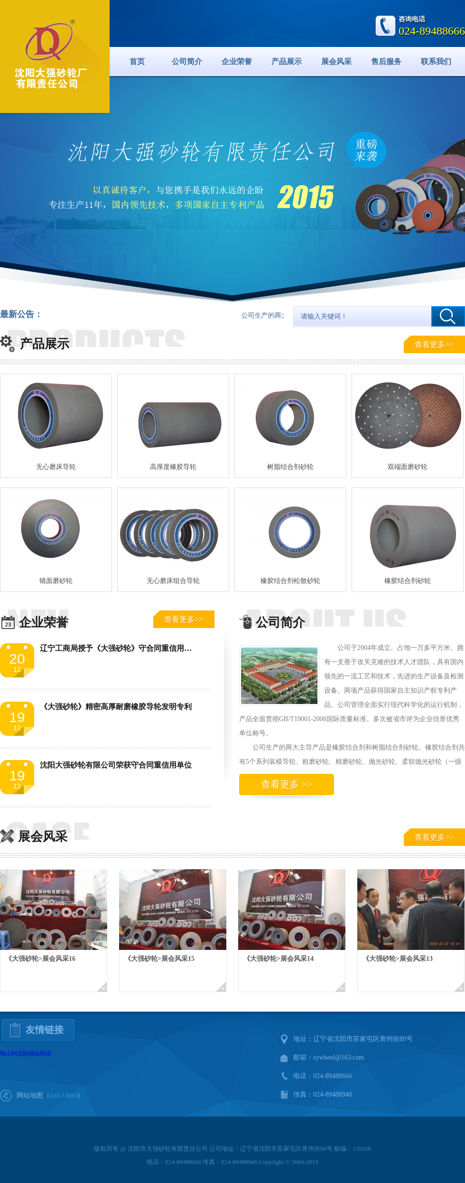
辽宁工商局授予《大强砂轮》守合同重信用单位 (119, 648)
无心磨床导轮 (56, 466)
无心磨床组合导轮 (173, 580)
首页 (137, 61)
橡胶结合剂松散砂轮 (290, 580)
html (71, 1095)
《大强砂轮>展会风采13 (398, 958)
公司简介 (187, 61)
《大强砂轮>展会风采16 (40, 958)
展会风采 (336, 61)
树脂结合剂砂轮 (290, 466)
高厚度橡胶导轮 (173, 466)
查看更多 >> (286, 784)
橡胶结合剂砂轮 (407, 580)
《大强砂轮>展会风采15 (159, 958)
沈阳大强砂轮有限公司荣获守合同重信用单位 (116, 765)
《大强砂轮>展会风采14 (278, 958)
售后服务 (386, 61)
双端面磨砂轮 (408, 466)
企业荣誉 (237, 61)
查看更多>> (434, 344)
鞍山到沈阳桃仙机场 (25, 1053)
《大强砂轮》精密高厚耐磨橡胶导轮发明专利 (116, 707)
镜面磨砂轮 (56, 580)
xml (55, 1095)
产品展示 (286, 61)
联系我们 (436, 61)
